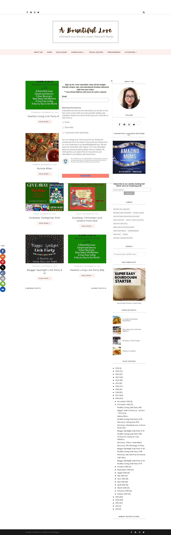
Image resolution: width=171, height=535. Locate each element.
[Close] (111, 80)
